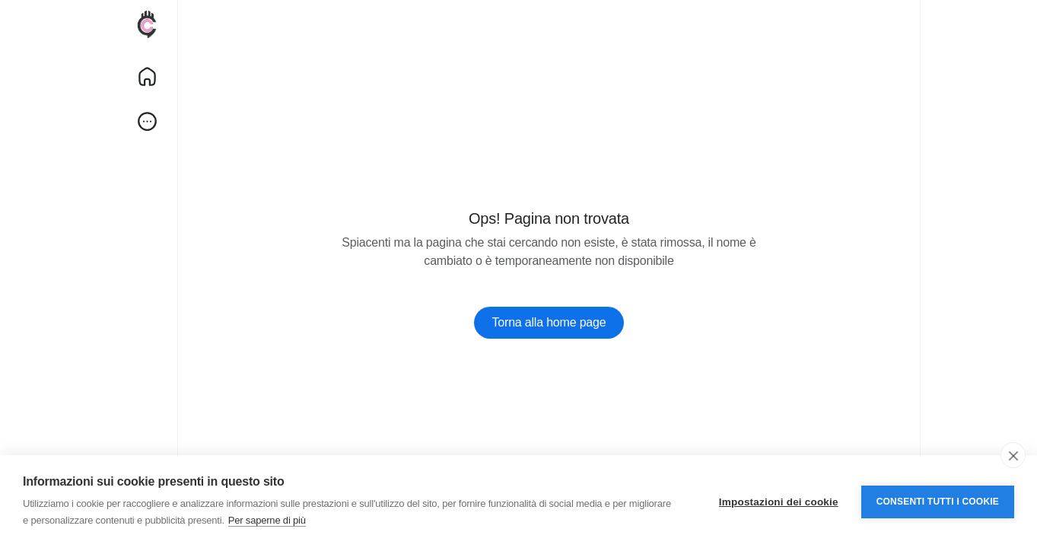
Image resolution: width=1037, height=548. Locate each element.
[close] (1013, 455)
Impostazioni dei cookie (778, 502)
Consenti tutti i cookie (937, 501)
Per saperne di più (267, 520)
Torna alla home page (549, 322)
